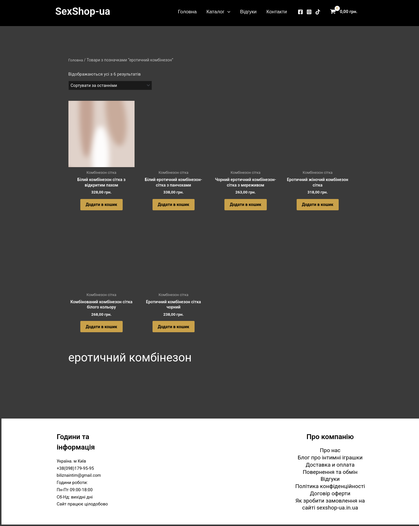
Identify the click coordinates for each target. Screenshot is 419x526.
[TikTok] (317, 11)
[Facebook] (300, 11)
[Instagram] (309, 11)
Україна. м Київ (72, 461)
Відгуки (248, 11)
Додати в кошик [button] (101, 207)
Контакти (276, 11)
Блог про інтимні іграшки (330, 457)
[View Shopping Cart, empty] (345, 11)
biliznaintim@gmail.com (80, 475)
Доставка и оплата (330, 464)
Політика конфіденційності (330, 486)
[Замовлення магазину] (112, 86)
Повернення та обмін (330, 472)
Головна (187, 11)
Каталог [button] (218, 11)
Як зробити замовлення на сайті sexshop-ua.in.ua (330, 504)
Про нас (330, 450)
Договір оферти (330, 493)
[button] (227, 11)
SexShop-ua (82, 11)
